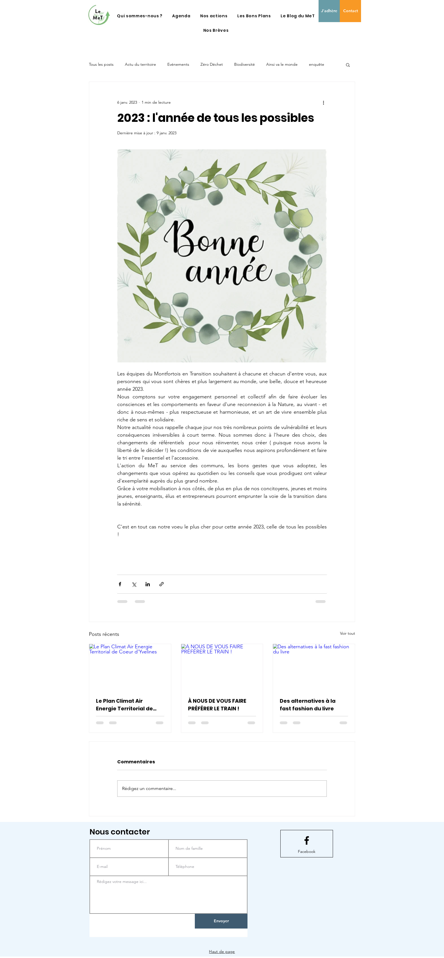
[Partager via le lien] (161, 584)
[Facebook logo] (306, 840)
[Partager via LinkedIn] (147, 584)
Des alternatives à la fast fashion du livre (308, 704)
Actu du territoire (140, 64)
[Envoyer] (221, 921)
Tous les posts (101, 64)
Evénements (178, 64)
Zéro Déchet (211, 64)
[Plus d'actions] (323, 102)
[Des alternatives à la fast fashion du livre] (314, 667)
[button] (139, 16)
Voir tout (347, 633)
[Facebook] (306, 851)
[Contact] (350, 11)
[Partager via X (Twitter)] (133, 584)
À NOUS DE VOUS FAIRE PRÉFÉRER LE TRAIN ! (217, 704)
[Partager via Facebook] (120, 584)
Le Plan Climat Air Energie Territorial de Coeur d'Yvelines (124, 704)
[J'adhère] (329, 11)
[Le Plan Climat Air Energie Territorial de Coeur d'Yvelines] (130, 667)
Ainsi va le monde (282, 64)
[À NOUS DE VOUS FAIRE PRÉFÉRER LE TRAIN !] (222, 667)
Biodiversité (244, 64)
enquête (316, 64)
